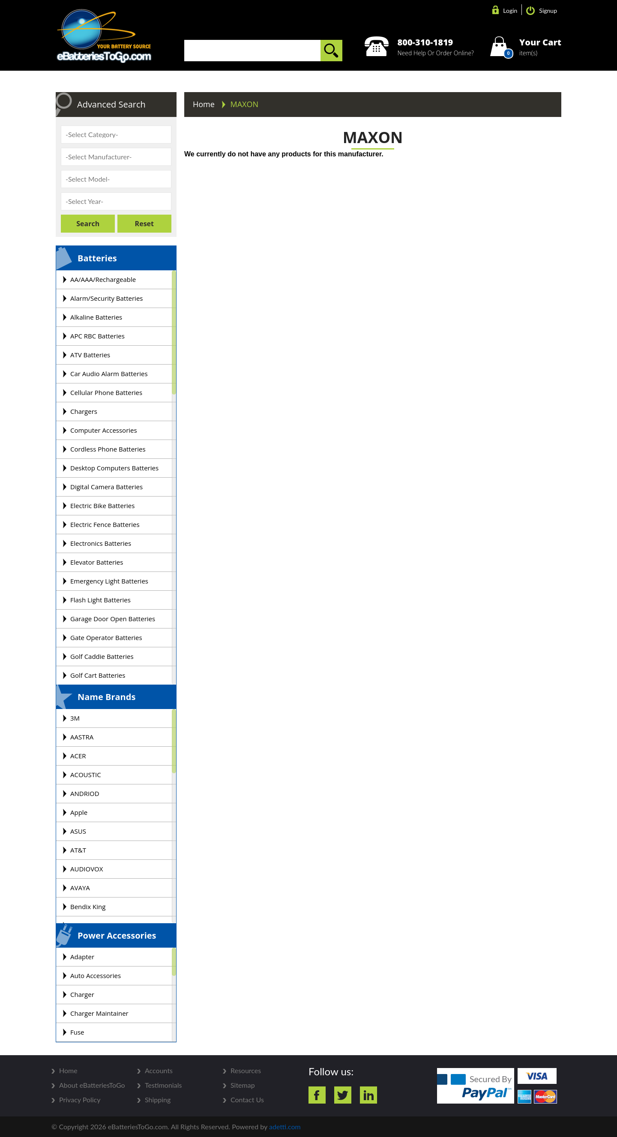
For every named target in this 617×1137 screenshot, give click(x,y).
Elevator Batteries (96, 562)
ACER (78, 755)
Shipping (158, 1099)
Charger (82, 994)
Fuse (77, 1032)
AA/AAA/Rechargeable (103, 279)
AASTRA (81, 737)
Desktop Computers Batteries (114, 468)
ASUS (78, 831)
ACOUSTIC (85, 774)
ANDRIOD (84, 793)
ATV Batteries (90, 354)
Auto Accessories (95, 975)
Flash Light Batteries (100, 599)
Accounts (159, 1070)
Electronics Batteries (100, 543)
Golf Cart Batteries (97, 675)
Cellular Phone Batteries (106, 392)
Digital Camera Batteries (106, 486)
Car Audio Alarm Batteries (109, 373)
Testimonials (163, 1085)
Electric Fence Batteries (105, 524)
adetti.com (285, 1126)
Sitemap (243, 1085)
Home (205, 104)
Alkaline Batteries (96, 317)
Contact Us (247, 1099)
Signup (541, 10)
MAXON (245, 104)
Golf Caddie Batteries (102, 656)
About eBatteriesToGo (92, 1085)
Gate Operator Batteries (106, 637)
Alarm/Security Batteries (106, 298)
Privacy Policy (80, 1099)
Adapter (82, 956)
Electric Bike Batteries (102, 505)
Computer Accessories (103, 430)
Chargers (83, 411)
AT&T (78, 850)
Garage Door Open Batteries (112, 618)
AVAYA (80, 887)
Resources (246, 1070)
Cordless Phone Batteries (108, 449)
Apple (78, 812)
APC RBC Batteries (97, 336)
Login (504, 10)
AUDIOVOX (86, 869)
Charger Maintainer (99, 1013)
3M (75, 718)
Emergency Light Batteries (109, 581)
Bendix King (87, 906)
